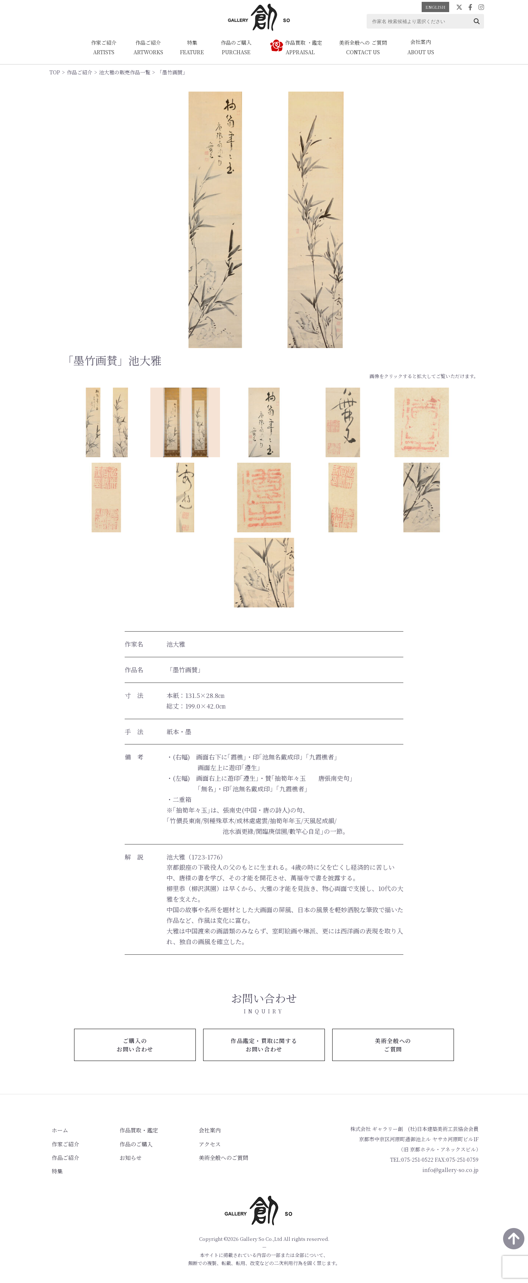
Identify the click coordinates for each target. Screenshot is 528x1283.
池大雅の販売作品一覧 (124, 72)
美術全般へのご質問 (207, 1156)
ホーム (57, 1130)
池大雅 (175, 643)
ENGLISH (435, 7)
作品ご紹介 (79, 72)
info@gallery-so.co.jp (450, 1170)
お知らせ (122, 1156)
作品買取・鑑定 (130, 1130)
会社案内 (194, 1130)
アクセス (194, 1143)
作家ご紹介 (62, 1143)
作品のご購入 (127, 1143)
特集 (55, 1169)
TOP (55, 72)
